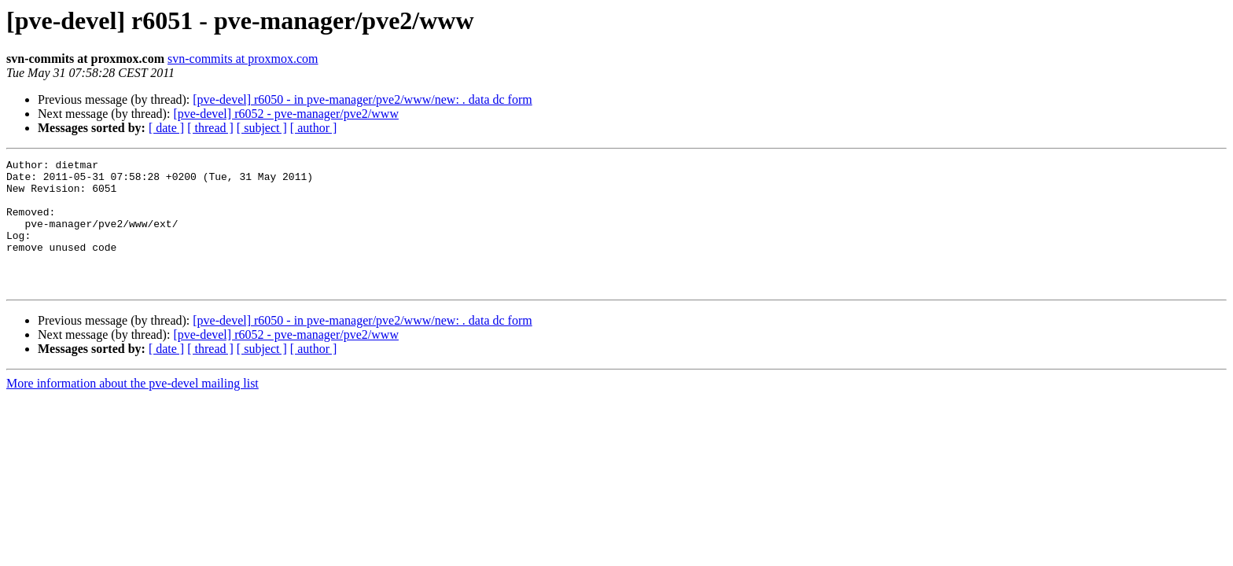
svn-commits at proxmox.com (242, 58)
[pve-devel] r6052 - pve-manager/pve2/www (286, 113)
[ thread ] (210, 127)
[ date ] (166, 127)
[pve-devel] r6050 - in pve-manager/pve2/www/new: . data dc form (362, 99)
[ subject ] (262, 127)
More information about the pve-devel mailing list (132, 409)
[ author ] (313, 127)
